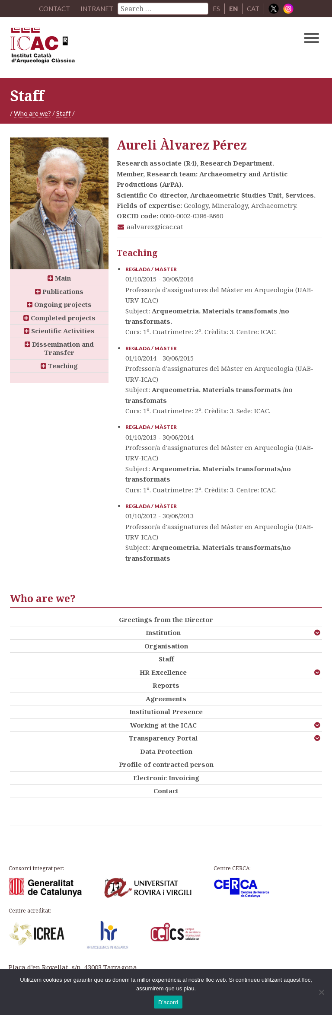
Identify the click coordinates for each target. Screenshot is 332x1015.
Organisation (166, 646)
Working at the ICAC (163, 725)
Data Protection (166, 751)
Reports (166, 685)
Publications (59, 291)
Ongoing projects (59, 304)
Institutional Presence (166, 711)
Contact (166, 790)
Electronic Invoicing (166, 777)
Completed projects (59, 317)
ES (216, 9)
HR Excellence (163, 672)
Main (59, 278)
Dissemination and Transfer (59, 348)
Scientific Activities (59, 330)
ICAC (132, 47)
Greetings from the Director (166, 619)
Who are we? (32, 113)
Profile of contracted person (166, 764)
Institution (163, 632)
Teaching (59, 365)
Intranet (96, 9)
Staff (63, 113)
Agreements (166, 698)
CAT (253, 9)
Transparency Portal (163, 738)
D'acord (168, 1002)
